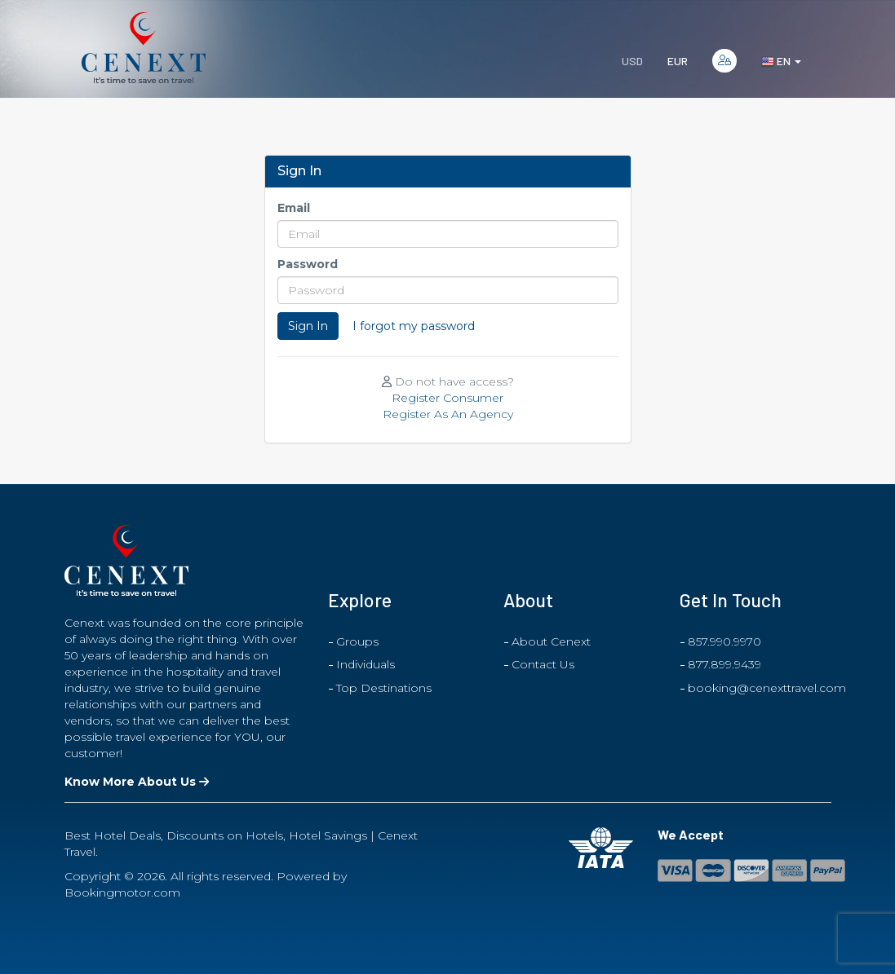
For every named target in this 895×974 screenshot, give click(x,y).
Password (307, 264)
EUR (677, 61)
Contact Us (543, 664)
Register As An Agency (448, 414)
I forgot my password (413, 326)
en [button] (781, 61)
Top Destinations (384, 688)
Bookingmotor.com (122, 892)
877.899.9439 (724, 664)
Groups (357, 641)
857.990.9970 (724, 641)
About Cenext (551, 641)
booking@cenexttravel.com (767, 688)
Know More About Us (136, 781)
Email (293, 208)
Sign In (308, 326)
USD (632, 61)
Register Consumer (447, 397)
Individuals (365, 664)
